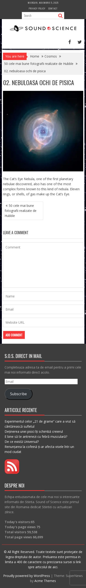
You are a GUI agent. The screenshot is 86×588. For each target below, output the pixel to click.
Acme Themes (45, 581)
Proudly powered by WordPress (26, 576)
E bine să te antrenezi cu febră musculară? (36, 436)
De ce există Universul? (22, 441)
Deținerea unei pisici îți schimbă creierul (34, 431)
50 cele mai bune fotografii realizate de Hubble (20, 210)
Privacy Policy (37, 8)
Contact (53, 8)
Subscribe (18, 393)
